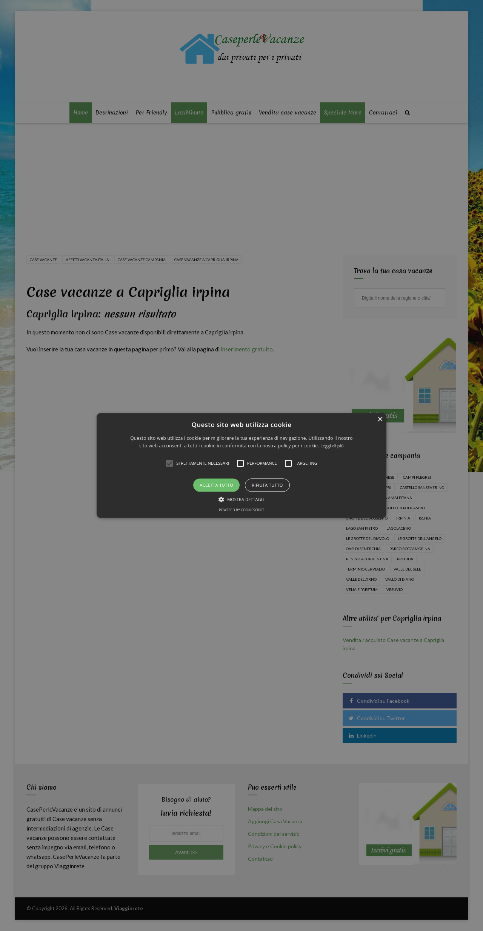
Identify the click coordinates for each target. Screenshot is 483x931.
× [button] (380, 419)
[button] (241, 465)
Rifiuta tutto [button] (267, 485)
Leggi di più (332, 446)
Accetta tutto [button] (216, 485)
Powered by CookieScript (241, 510)
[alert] (241, 465)
